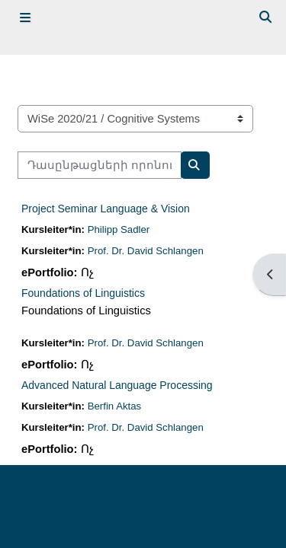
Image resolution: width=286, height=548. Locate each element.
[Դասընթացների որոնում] (100, 165)
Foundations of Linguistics (83, 293)
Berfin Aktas (115, 406)
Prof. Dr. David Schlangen (146, 250)
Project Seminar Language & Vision (105, 208)
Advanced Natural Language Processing (117, 385)
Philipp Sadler (119, 229)
